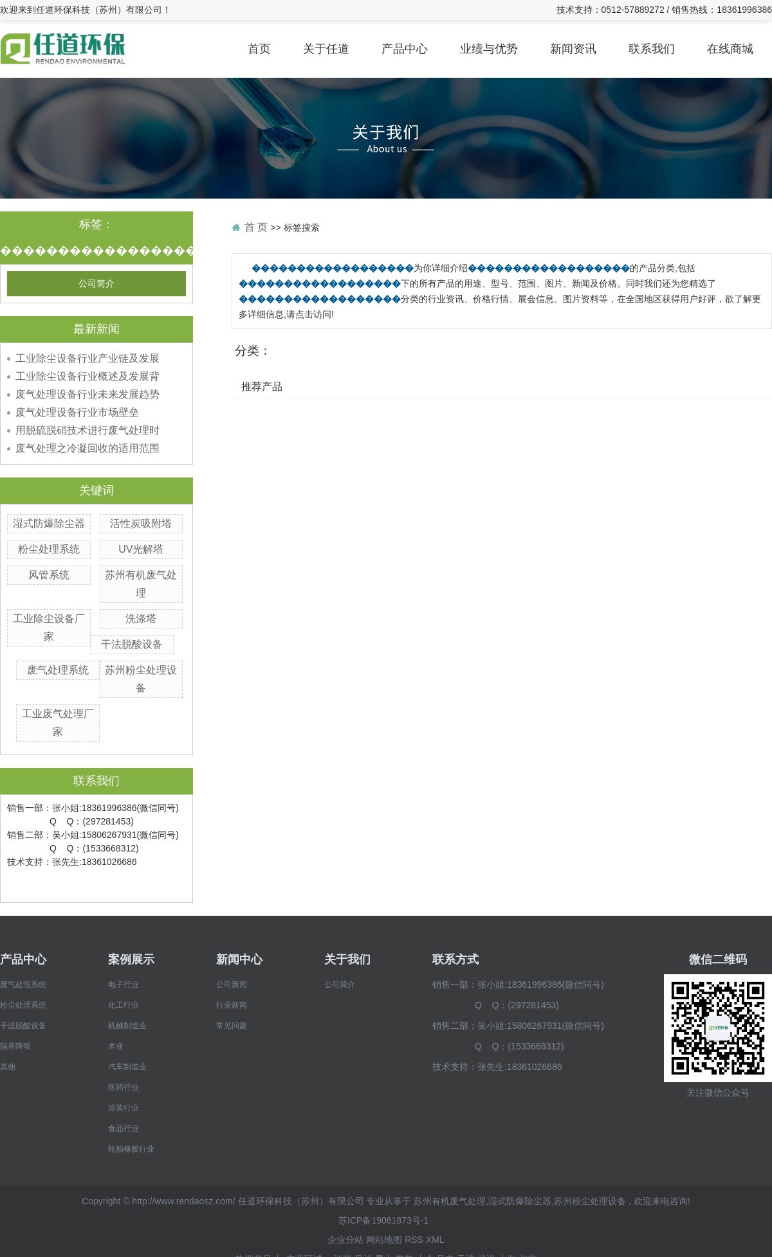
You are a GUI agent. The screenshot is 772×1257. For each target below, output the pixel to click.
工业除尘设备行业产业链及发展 (87, 358)
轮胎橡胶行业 (131, 1149)
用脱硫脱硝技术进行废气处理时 (87, 430)
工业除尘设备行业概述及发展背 (87, 376)
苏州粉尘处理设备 (590, 1201)
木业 (116, 1046)
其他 (7, 1066)
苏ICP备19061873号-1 (383, 1220)
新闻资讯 (573, 48)
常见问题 (231, 1025)
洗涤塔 (140, 618)
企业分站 (345, 1240)
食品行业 (123, 1128)
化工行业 (123, 1005)
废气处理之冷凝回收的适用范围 (87, 448)
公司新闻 (231, 984)
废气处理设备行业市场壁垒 (77, 412)
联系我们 (652, 48)
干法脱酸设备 (132, 644)
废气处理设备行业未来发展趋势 (87, 394)
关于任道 (326, 48)
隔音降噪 (15, 1046)
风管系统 (48, 574)
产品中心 (404, 48)
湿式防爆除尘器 (49, 523)
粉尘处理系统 (49, 549)
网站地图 (384, 1240)
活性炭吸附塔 (141, 523)
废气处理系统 (58, 669)
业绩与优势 (489, 48)
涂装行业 (123, 1107)
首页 (259, 48)
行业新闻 (231, 1005)
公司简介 (96, 284)
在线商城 (730, 48)
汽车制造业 (127, 1066)
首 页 (256, 227)
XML (435, 1240)
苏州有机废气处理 (450, 1201)
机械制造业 (127, 1025)
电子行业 (123, 984)
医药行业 (123, 1087)
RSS (414, 1240)
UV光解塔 (140, 549)
